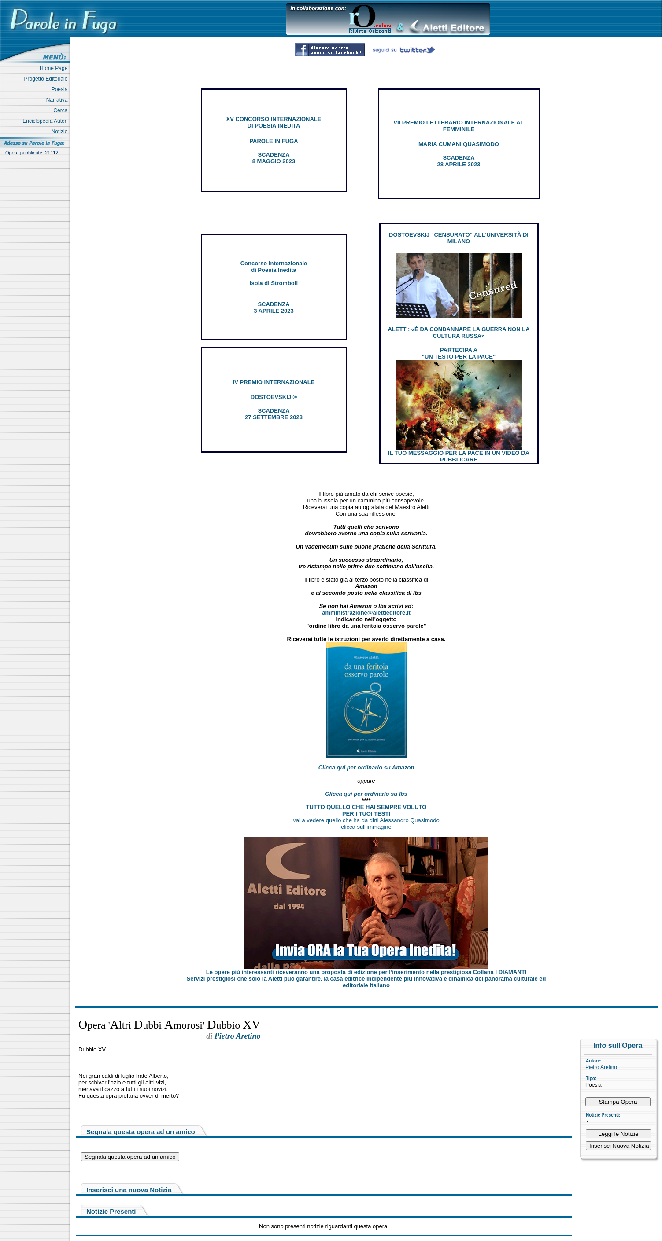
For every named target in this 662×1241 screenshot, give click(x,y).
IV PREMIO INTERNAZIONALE (274, 382)
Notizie (61, 131)
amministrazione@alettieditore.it (366, 612)
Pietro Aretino (601, 1067)
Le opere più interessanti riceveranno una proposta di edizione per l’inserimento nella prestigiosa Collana (366, 972)
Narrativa (58, 100)
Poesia (61, 89)
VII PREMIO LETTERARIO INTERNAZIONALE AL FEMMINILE (458, 125)
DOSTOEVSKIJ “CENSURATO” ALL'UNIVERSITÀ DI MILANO (459, 238)
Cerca (61, 110)
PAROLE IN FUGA (273, 141)
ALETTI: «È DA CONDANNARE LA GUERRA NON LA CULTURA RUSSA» (458, 332)
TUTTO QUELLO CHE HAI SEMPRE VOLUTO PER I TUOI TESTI (366, 810)
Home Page (55, 68)
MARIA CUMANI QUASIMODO (458, 144)
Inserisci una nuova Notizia (128, 1189)
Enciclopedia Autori (46, 121)
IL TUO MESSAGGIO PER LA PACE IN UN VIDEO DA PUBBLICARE (458, 456)
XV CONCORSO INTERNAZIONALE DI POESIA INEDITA (274, 122)
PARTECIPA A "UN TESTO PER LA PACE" (459, 353)
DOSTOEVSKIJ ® (274, 397)
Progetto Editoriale (47, 79)
